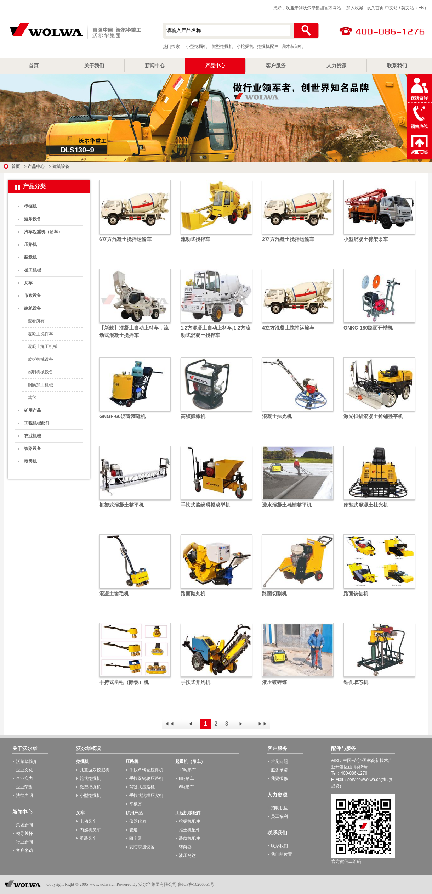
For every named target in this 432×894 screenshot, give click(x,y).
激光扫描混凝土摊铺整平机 (373, 416)
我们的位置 (281, 854)
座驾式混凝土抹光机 (365, 505)
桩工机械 (32, 270)
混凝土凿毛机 (114, 593)
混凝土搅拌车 (40, 333)
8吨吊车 (186, 778)
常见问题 (279, 761)
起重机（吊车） (190, 761)
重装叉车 (88, 838)
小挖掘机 (245, 46)
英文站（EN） (414, 7)
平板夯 (135, 804)
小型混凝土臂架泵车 (365, 239)
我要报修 (279, 778)
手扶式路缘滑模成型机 (205, 505)
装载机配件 (189, 838)
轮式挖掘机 (90, 778)
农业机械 (32, 435)
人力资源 (336, 65)
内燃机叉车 (90, 829)
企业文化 (24, 770)
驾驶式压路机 (142, 787)
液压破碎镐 (274, 682)
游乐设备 (32, 219)
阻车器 (135, 838)
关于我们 (94, 65)
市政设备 (32, 295)
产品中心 (215, 65)
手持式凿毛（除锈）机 (124, 682)
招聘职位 (279, 807)
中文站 (391, 7)
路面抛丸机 (193, 593)
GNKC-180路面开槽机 (368, 328)
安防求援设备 (142, 846)
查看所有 (36, 321)
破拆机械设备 (40, 359)
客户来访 (24, 850)
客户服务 (276, 65)
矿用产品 (32, 410)
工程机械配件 (37, 423)
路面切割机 (274, 593)
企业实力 (24, 778)
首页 (34, 65)
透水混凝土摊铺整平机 (287, 505)
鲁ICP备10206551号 (196, 884)
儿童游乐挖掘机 (94, 770)
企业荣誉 (24, 787)
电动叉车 (88, 821)
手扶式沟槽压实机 (146, 795)
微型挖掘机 (222, 46)
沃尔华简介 (26, 761)
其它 (32, 397)
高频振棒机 (193, 416)
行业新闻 (24, 841)
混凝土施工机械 (42, 346)
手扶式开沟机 (195, 682)
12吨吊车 (187, 770)
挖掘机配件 (267, 46)
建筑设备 (60, 166)
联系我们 (397, 65)
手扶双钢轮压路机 (146, 778)
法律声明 (24, 795)
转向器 (185, 846)
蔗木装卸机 (292, 46)
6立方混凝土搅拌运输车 (125, 239)
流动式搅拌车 (195, 239)
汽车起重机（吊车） (43, 231)
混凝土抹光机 (277, 416)
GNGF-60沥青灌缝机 (122, 416)
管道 (133, 829)
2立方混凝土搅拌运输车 (288, 239)
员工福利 (279, 816)
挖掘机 (30, 206)
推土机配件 (189, 829)
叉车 (28, 282)
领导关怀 (24, 833)
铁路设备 (32, 448)
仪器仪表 (137, 821)
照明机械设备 (40, 372)
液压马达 (187, 855)
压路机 (30, 244)
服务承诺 (279, 770)
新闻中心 (155, 65)
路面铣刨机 (355, 593)
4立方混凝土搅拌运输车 (288, 328)
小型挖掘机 (74, 31)
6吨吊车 (186, 787)
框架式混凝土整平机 (121, 505)
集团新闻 (24, 824)
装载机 (30, 257)
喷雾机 (30, 461)
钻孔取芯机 (355, 682)
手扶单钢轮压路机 (146, 770)
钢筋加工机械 (40, 384)
